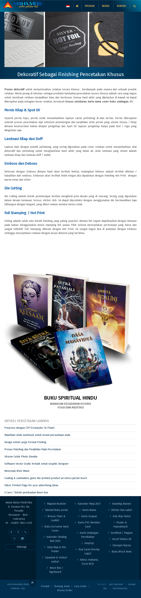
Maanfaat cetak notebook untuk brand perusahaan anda (37, 435)
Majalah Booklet (56, 503)
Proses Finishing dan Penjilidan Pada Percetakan (32, 449)
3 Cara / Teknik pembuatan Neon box (26, 492)
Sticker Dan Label (121, 510)
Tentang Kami (62, 586)
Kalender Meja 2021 (89, 503)
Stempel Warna (122, 545)
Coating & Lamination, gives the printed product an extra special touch (45, 478)
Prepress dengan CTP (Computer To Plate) (29, 427)
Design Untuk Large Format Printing (25, 442)
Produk (45, 586)
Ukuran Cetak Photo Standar (21, 456)
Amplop (89, 543)
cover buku (109, 101)
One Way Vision (122, 516)
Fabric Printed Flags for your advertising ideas (31, 485)
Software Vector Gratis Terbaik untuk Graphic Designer (36, 463)
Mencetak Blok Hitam (16, 471)
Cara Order (80, 586)
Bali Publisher (116, 584)
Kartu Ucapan (89, 516)
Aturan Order (65, 590)
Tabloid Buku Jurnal (56, 510)
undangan (122, 101)
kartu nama (94, 101)
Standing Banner (121, 503)
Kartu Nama (89, 510)
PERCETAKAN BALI (120, 588)
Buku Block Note (122, 551)
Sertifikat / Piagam (122, 532)
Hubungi (21, 546)
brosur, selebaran (75, 101)
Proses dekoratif (15, 89)
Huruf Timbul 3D (121, 539)
